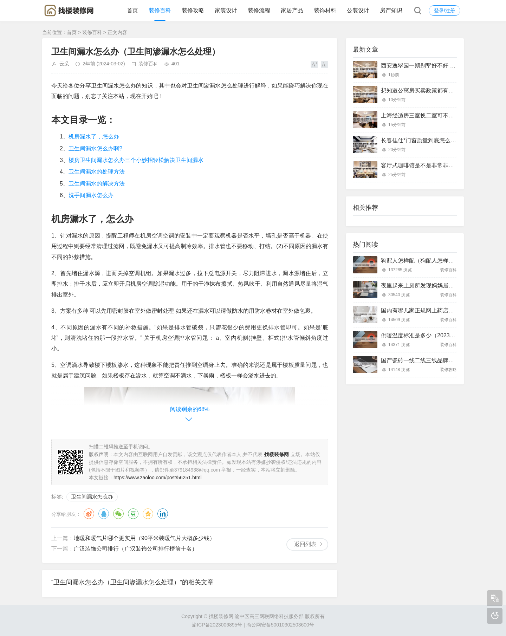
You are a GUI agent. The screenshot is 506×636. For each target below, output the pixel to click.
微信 (118, 513)
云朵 (64, 63)
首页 (132, 10)
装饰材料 (325, 10)
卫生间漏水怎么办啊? (95, 148)
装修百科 (160, 10)
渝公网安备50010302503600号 (280, 625)
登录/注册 (444, 10)
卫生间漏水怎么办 (92, 497)
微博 (89, 513)
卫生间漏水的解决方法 (97, 184)
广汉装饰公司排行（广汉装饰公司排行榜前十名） (135, 549)
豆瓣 (133, 513)
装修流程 (259, 10)
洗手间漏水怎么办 (91, 195)
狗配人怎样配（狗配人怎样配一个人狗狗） (434, 261)
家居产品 (292, 10)
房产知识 (391, 10)
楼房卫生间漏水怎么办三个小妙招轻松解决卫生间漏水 (136, 160)
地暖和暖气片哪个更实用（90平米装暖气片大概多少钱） (144, 538)
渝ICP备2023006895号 (217, 625)
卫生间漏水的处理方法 (97, 172)
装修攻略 (193, 10)
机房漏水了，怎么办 (94, 136)
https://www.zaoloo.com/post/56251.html (157, 477)
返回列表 (305, 544)
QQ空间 (148, 513)
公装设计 (358, 10)
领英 (162, 513)
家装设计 (226, 10)
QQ (103, 513)
